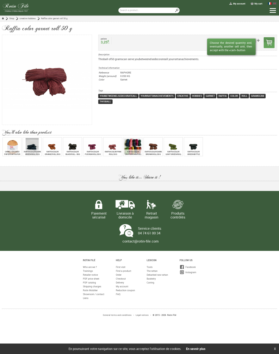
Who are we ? (90, 267)
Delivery (120, 282)
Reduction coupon (125, 290)
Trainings (88, 270)
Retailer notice (90, 274)
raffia (223, 95)
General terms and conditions (117, 314)
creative (182, 95)
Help (119, 260)
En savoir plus (195, 349)
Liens (85, 298)
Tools (149, 267)
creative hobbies (28, 18)
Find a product (123, 270)
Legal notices (142, 314)
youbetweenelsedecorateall (118, 95)
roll (244, 95)
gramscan (257, 95)
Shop (11, 18)
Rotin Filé (89, 260)
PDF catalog (89, 282)
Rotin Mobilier (90, 290)
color (234, 95)
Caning (150, 282)
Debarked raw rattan (157, 274)
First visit (120, 267)
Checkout (121, 278)
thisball (105, 101)
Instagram (188, 272)
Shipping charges (92, 286)
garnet (210, 95)
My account (122, 286)
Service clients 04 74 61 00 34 (149, 230)
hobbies (197, 95)
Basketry (151, 278)
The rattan (152, 270)
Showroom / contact (93, 294)
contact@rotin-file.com (140, 241)
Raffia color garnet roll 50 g (54, 18)
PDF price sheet (91, 278)
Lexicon (152, 260)
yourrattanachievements (157, 95)
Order (118, 274)
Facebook (188, 267)
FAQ (118, 294)
